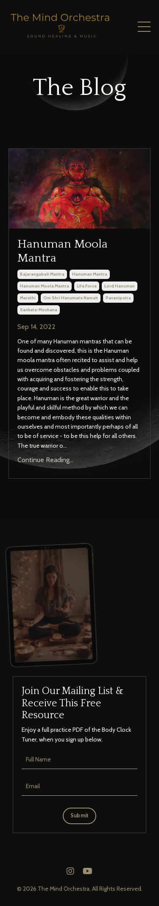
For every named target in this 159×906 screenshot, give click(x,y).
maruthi (28, 298)
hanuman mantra (89, 274)
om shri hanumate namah (70, 298)
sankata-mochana (38, 309)
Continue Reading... (45, 460)
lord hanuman (119, 286)
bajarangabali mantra (42, 274)
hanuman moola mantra (44, 286)
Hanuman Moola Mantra (62, 251)
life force (87, 286)
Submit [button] (79, 815)
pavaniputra (118, 298)
